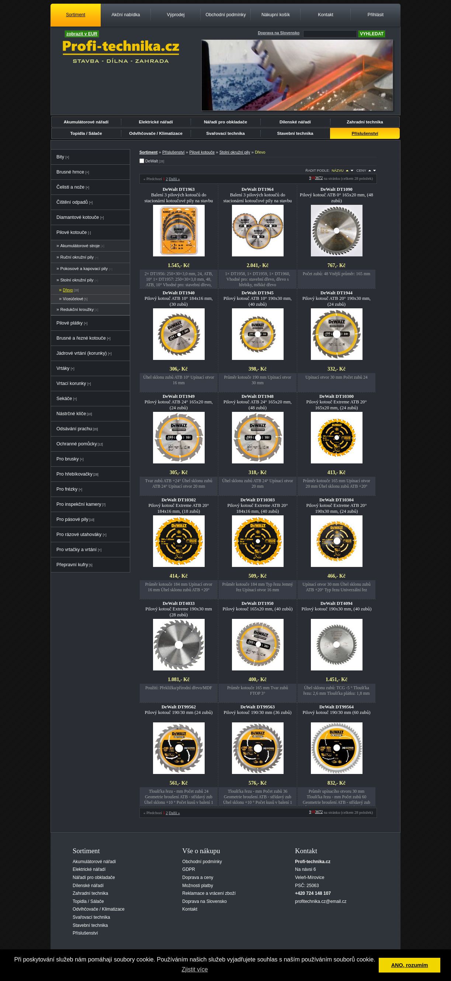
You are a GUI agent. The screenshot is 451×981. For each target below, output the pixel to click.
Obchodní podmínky (225, 14)
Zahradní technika (365, 122)
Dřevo (68, 290)
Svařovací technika (225, 133)
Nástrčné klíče (71, 413)
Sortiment (75, 14)
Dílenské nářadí (295, 122)
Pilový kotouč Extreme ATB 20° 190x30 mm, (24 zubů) (336, 505)
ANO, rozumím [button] (409, 965)
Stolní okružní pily (77, 280)
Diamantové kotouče (77, 217)
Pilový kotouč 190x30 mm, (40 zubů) (337, 606)
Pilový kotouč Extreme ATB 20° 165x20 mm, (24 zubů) (336, 402)
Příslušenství (365, 133)
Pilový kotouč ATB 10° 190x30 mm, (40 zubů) (257, 298)
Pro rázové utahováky (78, 534)
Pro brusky (67, 459)
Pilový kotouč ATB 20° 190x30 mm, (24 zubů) (336, 298)
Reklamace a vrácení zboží (209, 893)
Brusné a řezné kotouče (81, 338)
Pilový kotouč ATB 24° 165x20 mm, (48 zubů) (257, 402)
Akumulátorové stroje (80, 246)
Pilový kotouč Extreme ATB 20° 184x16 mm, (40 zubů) (258, 505)
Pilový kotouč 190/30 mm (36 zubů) (258, 709)
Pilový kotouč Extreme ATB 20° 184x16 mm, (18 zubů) (179, 505)
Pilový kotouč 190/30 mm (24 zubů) (179, 709)
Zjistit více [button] (194, 969)
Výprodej (175, 14)
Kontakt (325, 14)
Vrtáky (62, 368)
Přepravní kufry (72, 564)
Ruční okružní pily (77, 257)
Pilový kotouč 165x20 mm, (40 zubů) (258, 606)
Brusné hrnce (70, 172)
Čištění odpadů (72, 202)
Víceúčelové (73, 299)
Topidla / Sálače (86, 133)
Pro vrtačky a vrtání (76, 549)
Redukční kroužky (77, 309)
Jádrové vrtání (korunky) (81, 353)
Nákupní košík (275, 14)
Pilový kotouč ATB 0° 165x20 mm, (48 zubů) (336, 195)
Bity (60, 157)
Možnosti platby (197, 885)
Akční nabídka (125, 14)
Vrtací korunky (71, 383)
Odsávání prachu (74, 428)
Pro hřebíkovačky (74, 474)
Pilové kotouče (71, 232)
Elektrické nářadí (156, 122)
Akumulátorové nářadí (86, 122)
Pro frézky (66, 489)
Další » (174, 179)
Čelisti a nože (70, 187)
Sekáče (64, 398)
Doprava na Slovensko (204, 901)
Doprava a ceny (197, 877)
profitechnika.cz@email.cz (321, 901)
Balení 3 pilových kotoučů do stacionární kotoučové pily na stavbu (179, 195)
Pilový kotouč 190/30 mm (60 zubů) (337, 709)
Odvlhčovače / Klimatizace (156, 133)
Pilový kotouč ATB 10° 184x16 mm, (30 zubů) (179, 298)
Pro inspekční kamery (78, 504)
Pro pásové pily (72, 519)
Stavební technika (295, 133)
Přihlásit (376, 14)
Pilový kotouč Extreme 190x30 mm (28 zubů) (178, 609)
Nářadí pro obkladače (225, 122)
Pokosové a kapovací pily (84, 268)
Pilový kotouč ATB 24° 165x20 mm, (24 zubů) (179, 402)
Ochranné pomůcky (76, 443)
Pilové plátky (69, 323)
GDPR (188, 869)
